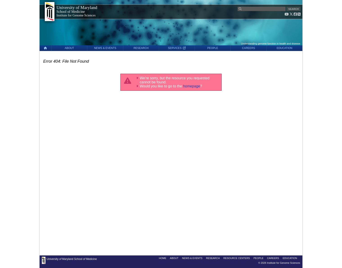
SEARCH (293, 9)
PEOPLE (212, 48)
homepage (191, 86)
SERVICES (177, 48)
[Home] (45, 48)
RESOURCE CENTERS (236, 258)
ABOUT (69, 48)
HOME (162, 258)
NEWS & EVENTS (105, 48)
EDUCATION (284, 48)
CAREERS (248, 48)
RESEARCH (140, 48)
